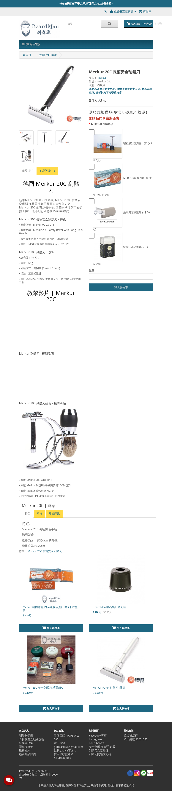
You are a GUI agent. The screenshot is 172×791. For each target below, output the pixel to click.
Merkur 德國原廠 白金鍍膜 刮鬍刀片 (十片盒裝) (50, 608)
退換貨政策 (26, 743)
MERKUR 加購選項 (102, 124)
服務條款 (24, 750)
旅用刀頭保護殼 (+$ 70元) (119, 214)
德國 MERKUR (48, 55)
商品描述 (27, 170)
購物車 (145, 11)
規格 (39, 513)
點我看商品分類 (31, 44)
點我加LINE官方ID (65, 750)
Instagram (95, 739)
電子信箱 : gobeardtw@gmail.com (68, 744)
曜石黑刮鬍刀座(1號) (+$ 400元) (120, 145)
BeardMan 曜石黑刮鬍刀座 (109, 607)
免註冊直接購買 (123, 11)
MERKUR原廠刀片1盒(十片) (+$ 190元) (120, 180)
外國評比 (54, 513)
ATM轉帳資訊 (62, 758)
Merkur (101, 77)
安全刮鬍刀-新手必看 (102, 746)
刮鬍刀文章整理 (98, 750)
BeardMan (41, 771)
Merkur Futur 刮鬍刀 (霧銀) (109, 687)
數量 (91, 270)
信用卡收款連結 (63, 754)
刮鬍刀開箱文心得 (100, 754)
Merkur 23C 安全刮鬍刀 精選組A (43, 687)
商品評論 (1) (47, 170)
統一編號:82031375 (135, 739)
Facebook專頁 (98, 735)
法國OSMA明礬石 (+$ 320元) (119, 249)
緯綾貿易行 (131, 735)
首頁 (27, 55)
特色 (27, 513)
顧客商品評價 (27, 754)
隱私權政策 (26, 746)
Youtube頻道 (97, 743)
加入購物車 (121, 287)
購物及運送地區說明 (31, 739)
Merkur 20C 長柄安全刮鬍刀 (45, 551)
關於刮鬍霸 (26, 735)
